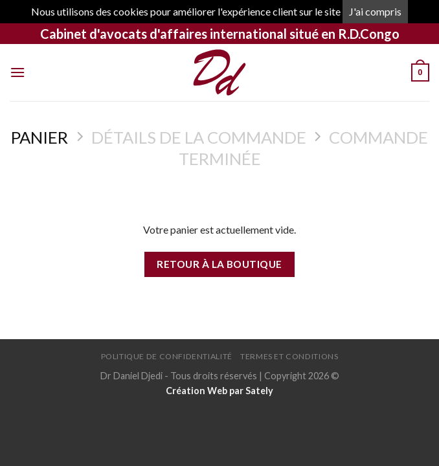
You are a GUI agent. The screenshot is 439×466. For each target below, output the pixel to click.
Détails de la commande (198, 137)
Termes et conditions (289, 356)
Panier (39, 137)
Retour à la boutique (219, 264)
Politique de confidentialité (166, 356)
